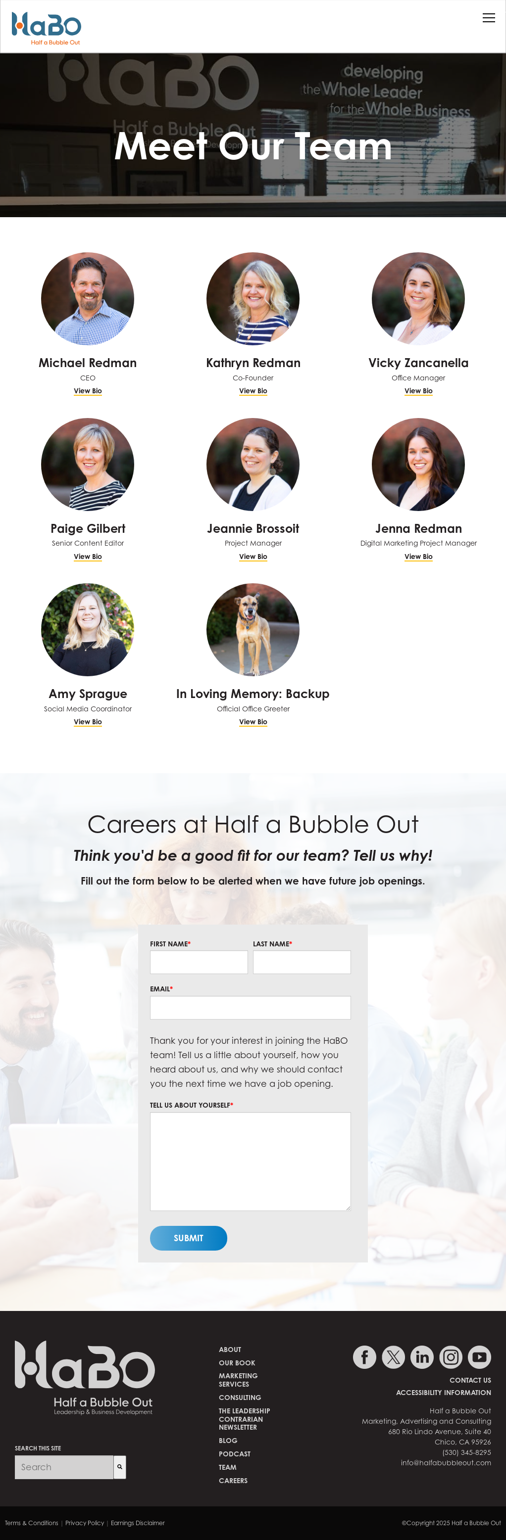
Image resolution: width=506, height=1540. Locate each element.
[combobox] (64, 1467)
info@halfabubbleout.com (446, 1462)
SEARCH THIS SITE (38, 1448)
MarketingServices (238, 1379)
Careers (233, 1480)
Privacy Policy (84, 1523)
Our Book (237, 1362)
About (230, 1349)
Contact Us (470, 1380)
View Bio (88, 390)
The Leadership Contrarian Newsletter (244, 1419)
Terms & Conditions (31, 1523)
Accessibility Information (443, 1392)
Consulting (240, 1397)
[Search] (119, 1467)
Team (228, 1467)
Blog (228, 1440)
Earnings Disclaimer (138, 1523)
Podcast (235, 1453)
